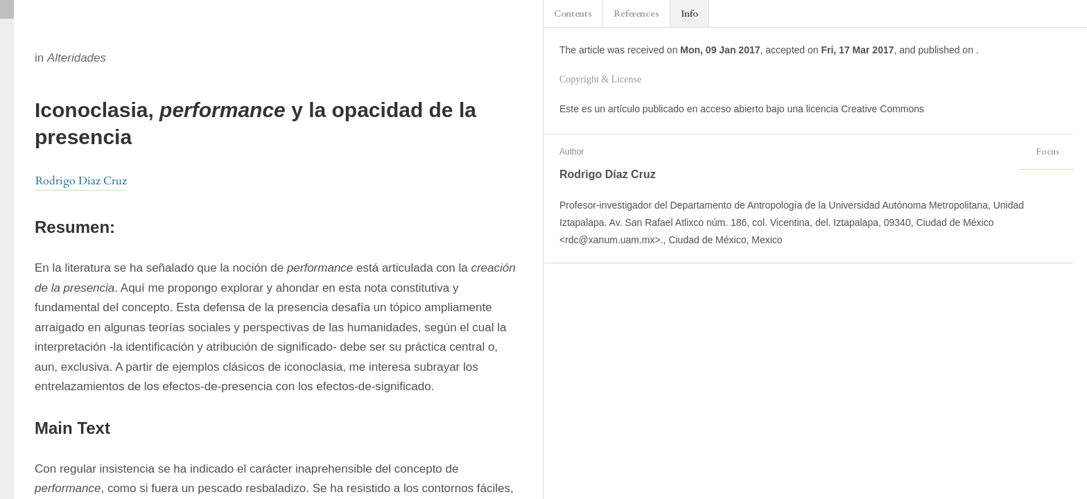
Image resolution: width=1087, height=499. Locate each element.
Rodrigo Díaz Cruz (81, 181)
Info (689, 14)
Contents (573, 14)
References (636, 14)
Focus (1046, 151)
